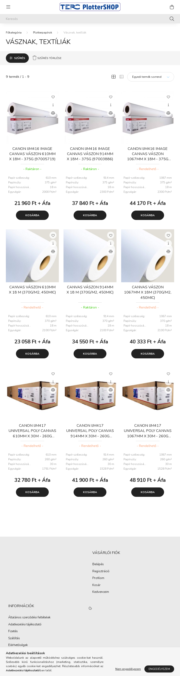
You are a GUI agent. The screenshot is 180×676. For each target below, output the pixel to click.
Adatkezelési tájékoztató (24, 625)
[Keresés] (90, 18)
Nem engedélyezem (128, 669)
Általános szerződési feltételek (29, 618)
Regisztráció (100, 571)
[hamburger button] (8, 7)
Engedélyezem (159, 669)
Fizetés (13, 631)
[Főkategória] (14, 32)
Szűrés (19, 58)
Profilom (98, 578)
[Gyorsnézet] (52, 104)
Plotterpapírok (42, 32)
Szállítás (14, 638)
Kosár (96, 585)
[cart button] (171, 7)
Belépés (98, 564)
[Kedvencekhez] (52, 96)
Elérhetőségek (18, 645)
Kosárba (32, 215)
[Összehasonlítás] (52, 113)
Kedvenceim (100, 592)
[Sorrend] (150, 77)
